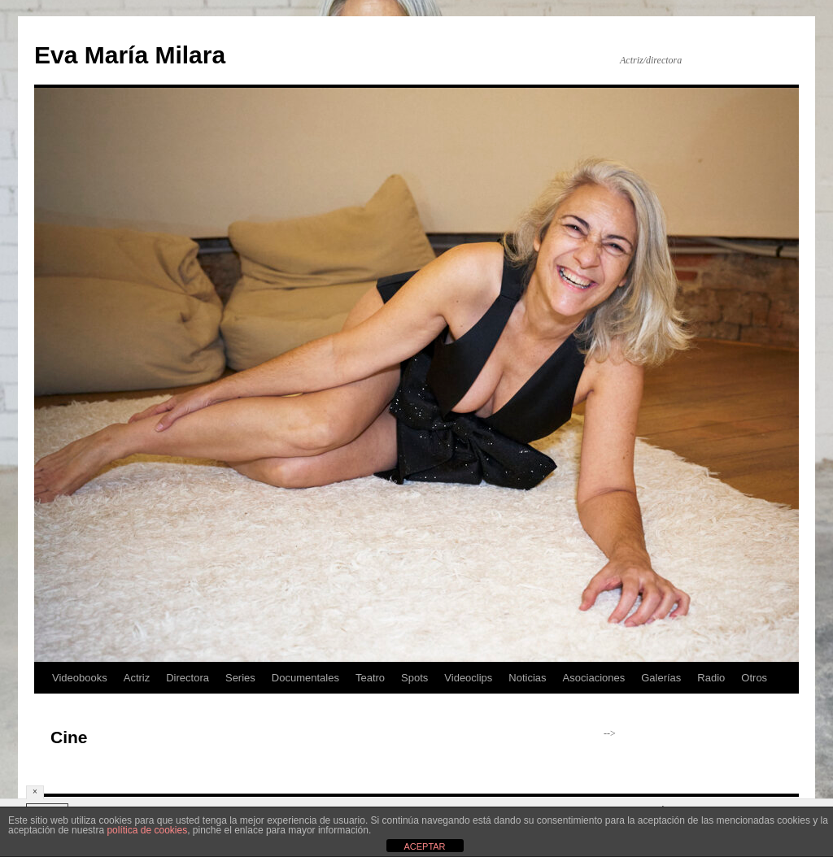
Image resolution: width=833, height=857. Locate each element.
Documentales (305, 678)
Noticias (527, 678)
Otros (754, 678)
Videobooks (79, 678)
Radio (711, 678)
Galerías (661, 678)
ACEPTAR (424, 846)
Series (240, 678)
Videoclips (468, 678)
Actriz (137, 678)
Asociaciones (594, 678)
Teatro (370, 678)
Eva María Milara (129, 54)
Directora (187, 678)
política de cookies (147, 830)
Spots (414, 678)
